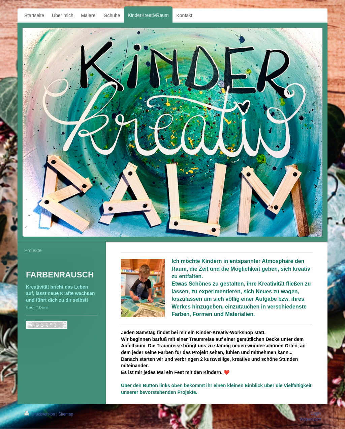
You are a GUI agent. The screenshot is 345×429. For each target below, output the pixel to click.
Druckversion (40, 414)
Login (316, 413)
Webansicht (310, 419)
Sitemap (65, 414)
